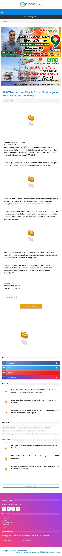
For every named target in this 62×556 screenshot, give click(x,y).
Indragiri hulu (38, 428)
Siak (42, 434)
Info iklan (6, 527)
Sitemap (6, 525)
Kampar (47, 428)
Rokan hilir (26, 434)
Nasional (18, 434)
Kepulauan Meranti (8, 431)
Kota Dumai (42, 431)
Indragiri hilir (28, 428)
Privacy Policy (7, 522)
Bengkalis (6, 428)
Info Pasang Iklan (31, 486)
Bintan (13, 428)
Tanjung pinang (51, 434)
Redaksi (5, 520)
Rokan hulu (35, 434)
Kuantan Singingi (8, 434)
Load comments (31, 306)
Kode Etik (6, 518)
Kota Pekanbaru (22, 431)
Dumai (20, 428)
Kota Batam (33, 431)
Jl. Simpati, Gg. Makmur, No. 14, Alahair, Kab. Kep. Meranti (40, 552)
